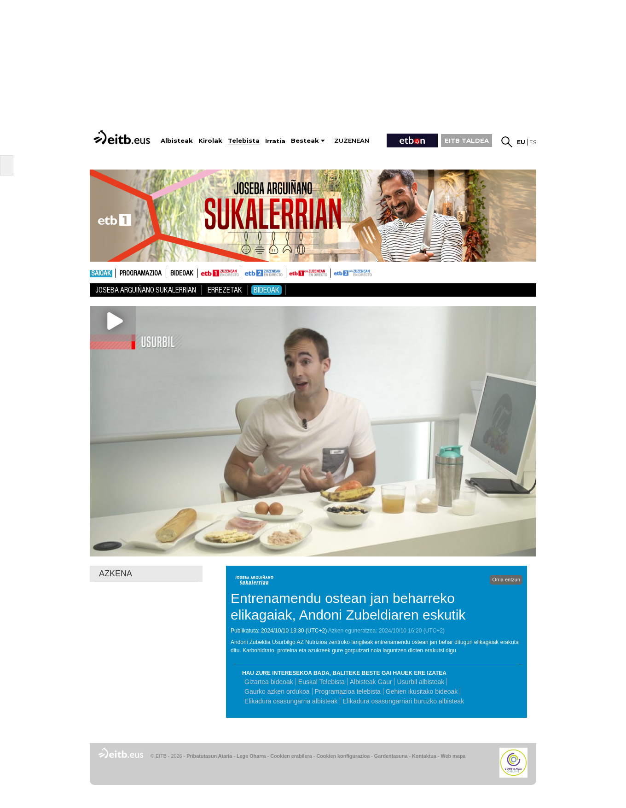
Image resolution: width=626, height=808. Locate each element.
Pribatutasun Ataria (209, 756)
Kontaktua (424, 756)
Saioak (101, 273)
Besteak (305, 140)
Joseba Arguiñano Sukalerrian (145, 290)
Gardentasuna (391, 756)
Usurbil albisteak (421, 681)
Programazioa (141, 273)
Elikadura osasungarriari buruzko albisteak (403, 701)
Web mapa (453, 756)
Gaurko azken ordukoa (277, 691)
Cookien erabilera (291, 756)
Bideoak (181, 273)
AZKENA (115, 573)
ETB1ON (290, 272)
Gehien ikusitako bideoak (422, 691)
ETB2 (263, 273)
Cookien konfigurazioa (343, 756)
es (532, 142)
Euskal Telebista (321, 681)
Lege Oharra (251, 756)
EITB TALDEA (467, 140)
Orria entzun (506, 579)
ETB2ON (335, 272)
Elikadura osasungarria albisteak (290, 701)
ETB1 (219, 273)
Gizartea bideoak (268, 681)
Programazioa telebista (348, 691)
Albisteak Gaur (371, 681)
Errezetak (225, 290)
